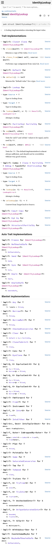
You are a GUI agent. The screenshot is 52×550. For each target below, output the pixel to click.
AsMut (24, 437)
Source (4, 17)
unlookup (10, 200)
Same (15, 457)
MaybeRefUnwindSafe (22, 538)
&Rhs (27, 145)
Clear (16, 333)
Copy (13, 211)
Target (11, 103)
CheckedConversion (23, 329)
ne (7, 145)
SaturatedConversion (24, 461)
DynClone (17, 355)
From (15, 402)
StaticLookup (34, 166)
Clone (16, 41)
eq (7, 131)
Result (35, 111)
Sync (13, 265)
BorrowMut (18, 320)
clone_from (11, 57)
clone (9, 49)
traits (14, 11)
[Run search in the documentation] (26, 7)
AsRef (15, 437)
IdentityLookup (41, 2)
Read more (32, 53)
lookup (9, 111)
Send (13, 256)
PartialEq (18, 124)
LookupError (9, 114)
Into (18, 410)
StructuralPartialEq (23, 225)
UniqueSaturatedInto (27, 509)
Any (14, 302)
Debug (8, 166)
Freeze (15, 240)
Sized (21, 307)
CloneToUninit (20, 342)
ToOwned (17, 469)
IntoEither (19, 419)
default (10, 77)
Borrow (16, 311)
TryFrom (20, 483)
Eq (12, 218)
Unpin (14, 274)
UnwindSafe (17, 283)
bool (30, 134)
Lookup (16, 87)
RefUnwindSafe (19, 244)
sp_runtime (6, 11)
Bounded (12, 514)
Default (17, 70)
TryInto (20, 492)
